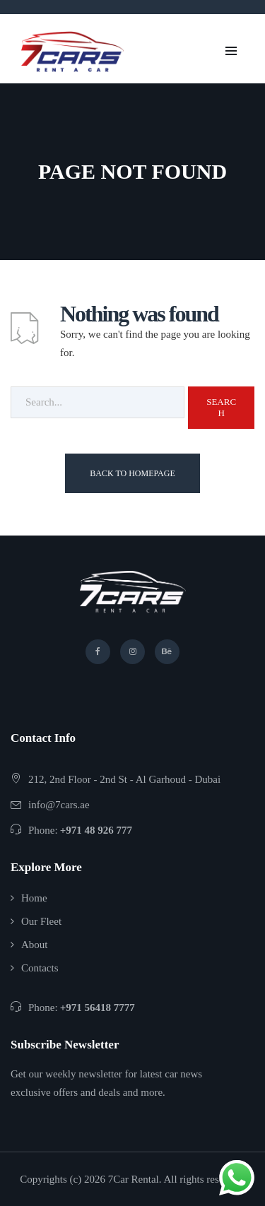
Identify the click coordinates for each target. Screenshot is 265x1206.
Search (221, 407)
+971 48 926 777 (96, 830)
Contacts (40, 968)
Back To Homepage (132, 473)
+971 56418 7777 (97, 1007)
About (34, 944)
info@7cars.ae (59, 804)
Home (34, 898)
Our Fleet (41, 921)
